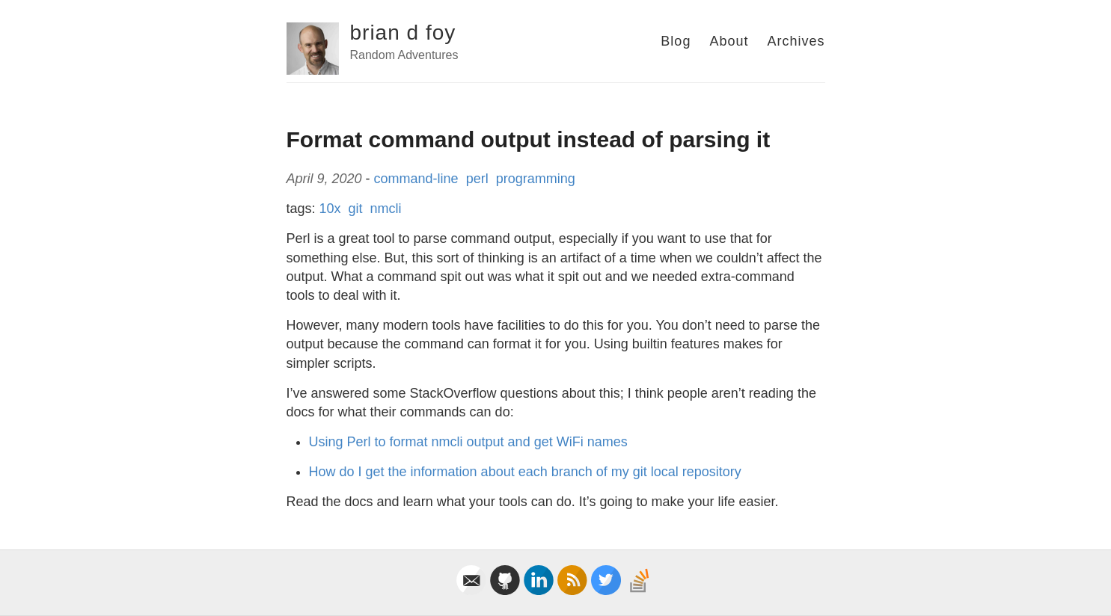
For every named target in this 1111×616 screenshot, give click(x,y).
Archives (795, 41)
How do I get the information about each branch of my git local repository (525, 471)
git (356, 208)
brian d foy (403, 32)
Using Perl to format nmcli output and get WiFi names (468, 441)
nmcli (386, 208)
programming (535, 178)
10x (330, 208)
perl (477, 178)
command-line (416, 178)
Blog (676, 41)
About (728, 41)
